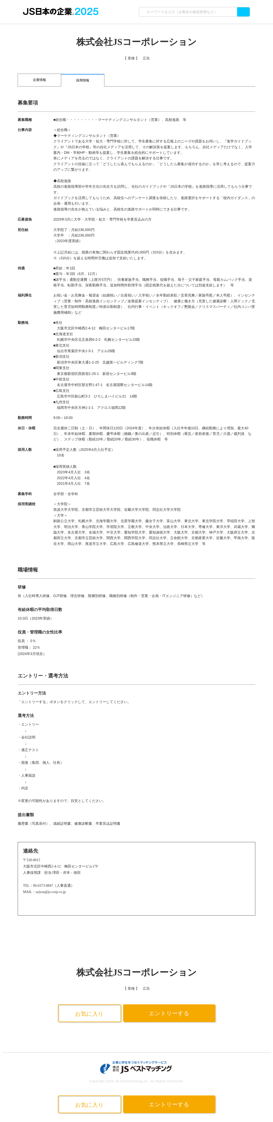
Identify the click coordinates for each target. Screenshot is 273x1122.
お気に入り (89, 1014)
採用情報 (82, 80)
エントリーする (169, 1013)
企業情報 (39, 80)
